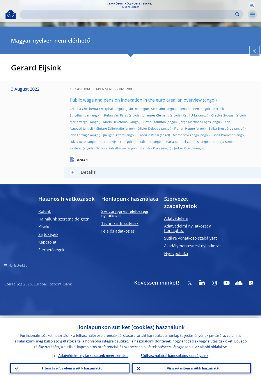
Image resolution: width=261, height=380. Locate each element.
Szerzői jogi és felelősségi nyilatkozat (124, 213)
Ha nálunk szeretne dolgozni (64, 219)
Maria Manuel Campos (182, 142)
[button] (252, 5)
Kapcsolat (47, 242)
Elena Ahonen (189, 109)
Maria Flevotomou (116, 122)
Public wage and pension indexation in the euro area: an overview (136, 100)
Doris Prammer (224, 135)
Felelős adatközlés (118, 231)
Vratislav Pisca (150, 148)
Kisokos (45, 226)
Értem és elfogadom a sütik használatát (70, 367)
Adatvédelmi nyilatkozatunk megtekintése (93, 353)
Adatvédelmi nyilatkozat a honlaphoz (187, 228)
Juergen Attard (114, 135)
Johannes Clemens (155, 115)
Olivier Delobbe (149, 128)
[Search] (128, 14)
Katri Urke (190, 115)
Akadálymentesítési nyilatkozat (192, 245)
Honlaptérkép (18, 265)
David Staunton (154, 122)
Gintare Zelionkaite (110, 128)
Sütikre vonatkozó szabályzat (190, 238)
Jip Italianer (143, 142)
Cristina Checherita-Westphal (91, 109)
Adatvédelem (176, 218)
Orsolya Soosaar (223, 115)
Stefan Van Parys (115, 115)
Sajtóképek (48, 234)
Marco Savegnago (186, 135)
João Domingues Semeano (146, 109)
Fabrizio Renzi (148, 135)
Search (237, 14)
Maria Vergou (79, 122)
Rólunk (44, 211)
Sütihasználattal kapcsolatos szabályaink (174, 353)
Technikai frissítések (119, 223)
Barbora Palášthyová (111, 148)
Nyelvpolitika (176, 253)
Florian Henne (184, 128)
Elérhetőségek (51, 249)
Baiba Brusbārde (221, 128)
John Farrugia (79, 135)
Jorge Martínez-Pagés (195, 122)
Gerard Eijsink (110, 142)
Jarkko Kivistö (184, 148)
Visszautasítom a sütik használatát (191, 367)
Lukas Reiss (78, 142)
